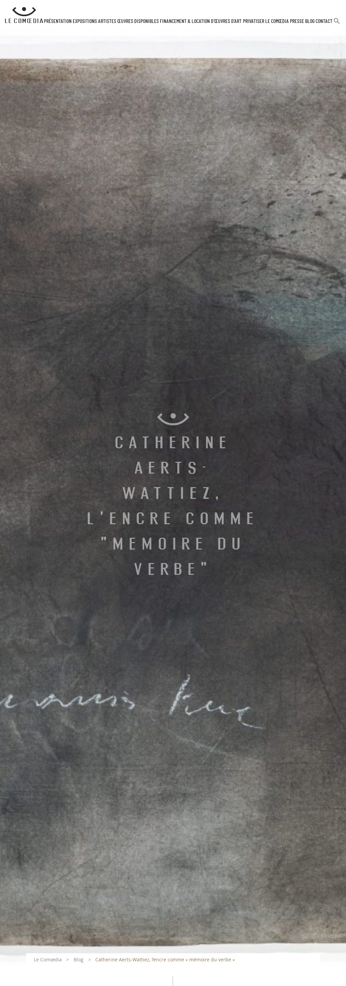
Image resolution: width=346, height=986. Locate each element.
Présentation (58, 21)
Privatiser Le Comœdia (266, 21)
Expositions (85, 21)
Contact (324, 21)
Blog (310, 21)
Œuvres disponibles (138, 21)
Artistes (107, 21)
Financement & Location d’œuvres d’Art (201, 21)
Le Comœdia (48, 959)
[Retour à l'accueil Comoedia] (24, 15)
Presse (297, 21)
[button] (336, 24)
